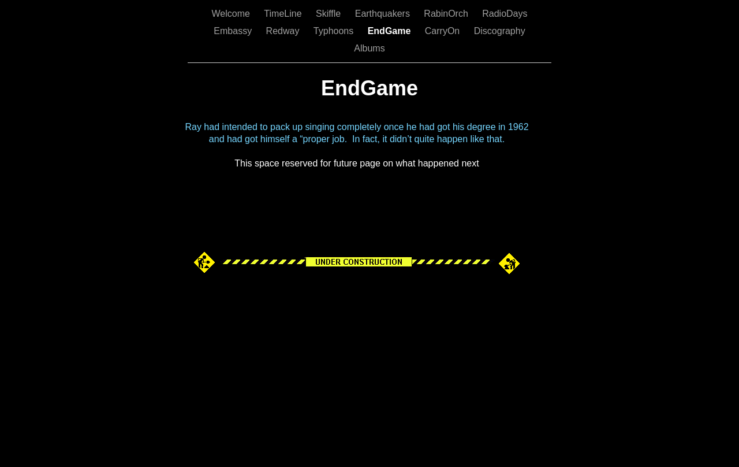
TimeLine (284, 13)
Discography (499, 31)
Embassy (234, 31)
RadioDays (504, 13)
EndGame (390, 31)
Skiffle (330, 13)
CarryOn (443, 31)
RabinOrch (447, 13)
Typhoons (334, 31)
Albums (369, 48)
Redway (284, 31)
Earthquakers (384, 13)
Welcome (231, 13)
